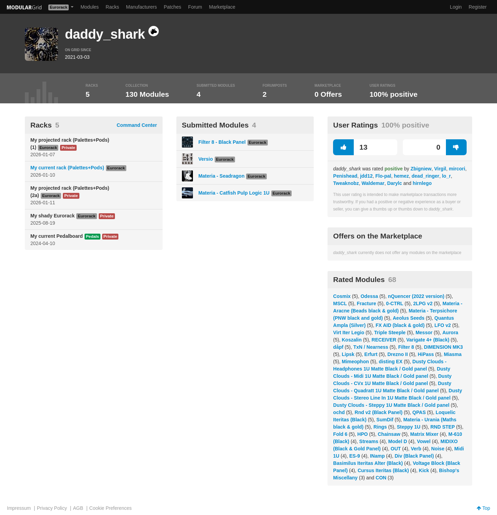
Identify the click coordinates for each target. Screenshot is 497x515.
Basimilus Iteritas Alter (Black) (368, 463)
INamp (377, 456)
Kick (424, 470)
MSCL (340, 303)
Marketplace (222, 7)
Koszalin (352, 340)
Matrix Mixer (424, 434)
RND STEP (442, 427)
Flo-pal (383, 176)
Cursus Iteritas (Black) (383, 470)
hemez (401, 176)
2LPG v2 (422, 303)
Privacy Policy (52, 508)
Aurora (450, 332)
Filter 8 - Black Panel (222, 142)
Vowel (423, 441)
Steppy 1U (408, 427)
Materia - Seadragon (221, 176)
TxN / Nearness (370, 347)
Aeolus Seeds (409, 318)
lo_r (446, 176)
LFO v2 (443, 325)
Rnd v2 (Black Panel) (379, 412)
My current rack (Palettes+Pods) (67, 167)
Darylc (394, 183)
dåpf (338, 347)
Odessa (369, 296)
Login (456, 7)
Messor (424, 332)
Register (478, 7)
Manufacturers (141, 7)
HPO (362, 434)
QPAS (419, 412)
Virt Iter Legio (348, 332)
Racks (112, 7)
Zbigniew (420, 168)
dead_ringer (425, 176)
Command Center (137, 125)
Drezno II (397, 354)
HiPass (426, 354)
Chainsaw (389, 434)
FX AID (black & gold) (400, 325)
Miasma (452, 354)
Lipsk (348, 354)
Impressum (19, 508)
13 (350, 147)
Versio (205, 159)
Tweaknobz (346, 183)
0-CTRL (394, 303)
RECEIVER (384, 340)
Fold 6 (340, 434)
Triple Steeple (390, 332)
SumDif (385, 419)
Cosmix (342, 296)
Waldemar (373, 183)
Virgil (440, 168)
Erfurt (371, 354)
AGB (78, 508)
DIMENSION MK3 (443, 347)
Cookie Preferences (110, 508)
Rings (380, 427)
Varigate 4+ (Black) (427, 340)
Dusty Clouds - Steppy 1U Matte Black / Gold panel (391, 405)
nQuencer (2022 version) (416, 296)
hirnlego (422, 183)
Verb (416, 448)
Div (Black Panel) (414, 456)
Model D (397, 441)
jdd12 (366, 176)
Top (483, 508)
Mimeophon (355, 361)
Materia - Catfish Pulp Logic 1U (234, 193)
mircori (457, 168)
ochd (338, 412)
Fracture (366, 303)
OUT (396, 448)
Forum (195, 7)
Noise (437, 448)
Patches (172, 7)
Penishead (345, 176)
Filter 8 (406, 347)
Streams (368, 441)
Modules (89, 7)
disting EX (390, 361)
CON (381, 477)
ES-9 (354, 456)
